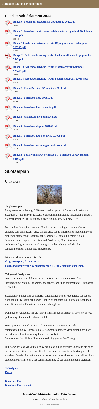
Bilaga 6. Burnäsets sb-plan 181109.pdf (35, 126)
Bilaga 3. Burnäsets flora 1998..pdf (33, 97)
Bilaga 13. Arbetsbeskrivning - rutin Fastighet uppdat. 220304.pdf (50, 78)
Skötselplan (11, 368)
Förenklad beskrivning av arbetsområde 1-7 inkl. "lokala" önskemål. (44, 265)
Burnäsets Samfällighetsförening (22, 3)
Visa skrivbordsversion (49, 404)
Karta (8, 372)
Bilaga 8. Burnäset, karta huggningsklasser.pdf (40, 145)
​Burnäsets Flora (14, 381)
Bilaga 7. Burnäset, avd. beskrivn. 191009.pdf (39, 135)
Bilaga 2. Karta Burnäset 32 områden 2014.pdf (40, 88)
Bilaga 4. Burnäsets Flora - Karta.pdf (34, 107)
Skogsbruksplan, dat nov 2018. (22, 261)
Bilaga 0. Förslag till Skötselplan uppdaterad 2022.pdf (44, 21)
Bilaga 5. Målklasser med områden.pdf (35, 116)
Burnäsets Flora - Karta (18, 385)
